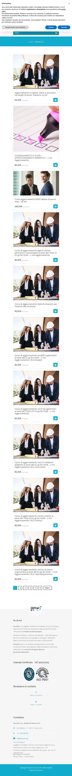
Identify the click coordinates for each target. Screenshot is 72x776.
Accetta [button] (64, 27)
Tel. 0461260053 (22, 733)
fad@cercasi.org (22, 738)
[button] (69, 3)
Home (31, 42)
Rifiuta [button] (51, 27)
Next (47, 588)
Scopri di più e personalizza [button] (15, 27)
